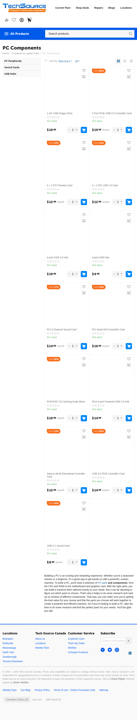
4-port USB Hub (100, 257)
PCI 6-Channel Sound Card (61, 329)
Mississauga (9, 647)
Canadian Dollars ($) (17, 699)
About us (40, 638)
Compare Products (78, 652)
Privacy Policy (42, 690)
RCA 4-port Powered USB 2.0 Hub (110, 401)
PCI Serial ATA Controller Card (108, 329)
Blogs (111, 7)
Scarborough (9, 656)
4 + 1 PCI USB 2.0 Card (105, 185)
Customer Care (76, 638)
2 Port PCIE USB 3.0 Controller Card (112, 113)
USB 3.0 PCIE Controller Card (108, 473)
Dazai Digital (118, 678)
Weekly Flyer (42, 647)
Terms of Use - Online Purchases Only (74, 690)
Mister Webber (21, 682)
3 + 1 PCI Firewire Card (59, 185)
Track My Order (76, 643)
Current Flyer (62, 7)
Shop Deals (82, 7)
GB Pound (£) (53, 699)
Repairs (98, 7)
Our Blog (25, 690)
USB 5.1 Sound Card (58, 545)
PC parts (102, 582)
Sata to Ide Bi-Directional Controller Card (66, 475)
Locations (126, 7)
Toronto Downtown (13, 661)
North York (8, 652)
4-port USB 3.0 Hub (57, 257)
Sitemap (103, 690)
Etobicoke (8, 643)
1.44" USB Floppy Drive (59, 113)
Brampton (8, 638)
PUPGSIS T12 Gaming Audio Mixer (66, 401)
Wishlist (72, 647)
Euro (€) (37, 699)
